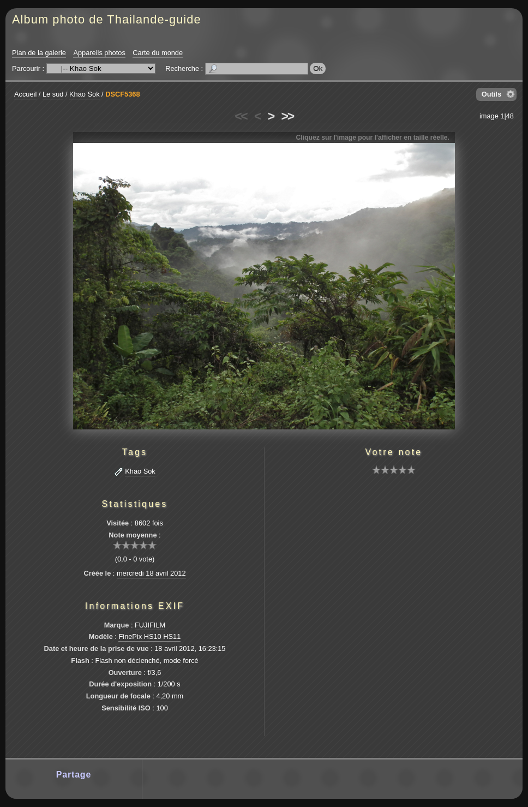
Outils (491, 94)
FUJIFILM (150, 625)
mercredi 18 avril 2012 (151, 573)
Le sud (53, 94)
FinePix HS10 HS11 (149, 636)
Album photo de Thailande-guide (106, 19)
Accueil (25, 94)
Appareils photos (99, 53)
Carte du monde (158, 53)
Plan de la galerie (39, 53)
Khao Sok (84, 94)
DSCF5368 (122, 94)
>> (287, 116)
